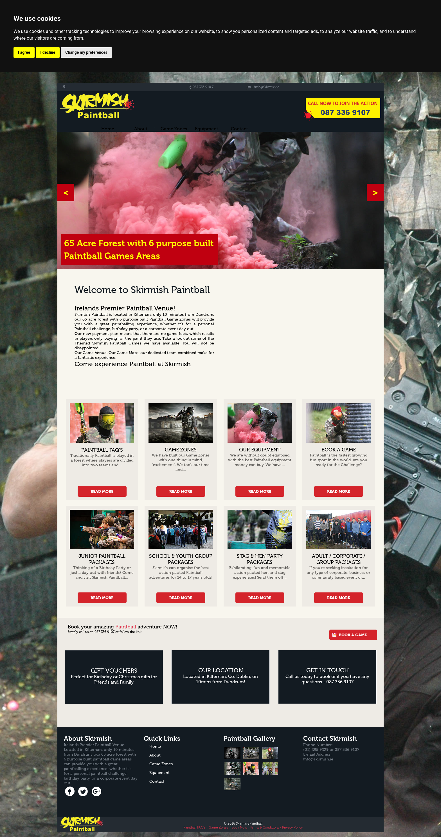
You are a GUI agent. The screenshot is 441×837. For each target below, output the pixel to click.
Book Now (239, 827)
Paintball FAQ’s (194, 827)
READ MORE (102, 491)
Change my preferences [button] (86, 52)
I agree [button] (24, 52)
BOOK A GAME (353, 635)
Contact (239, 128)
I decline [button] (47, 52)
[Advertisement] (303, 317)
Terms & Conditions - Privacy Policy (276, 827)
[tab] (232, 753)
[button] (65, 192)
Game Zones (218, 827)
